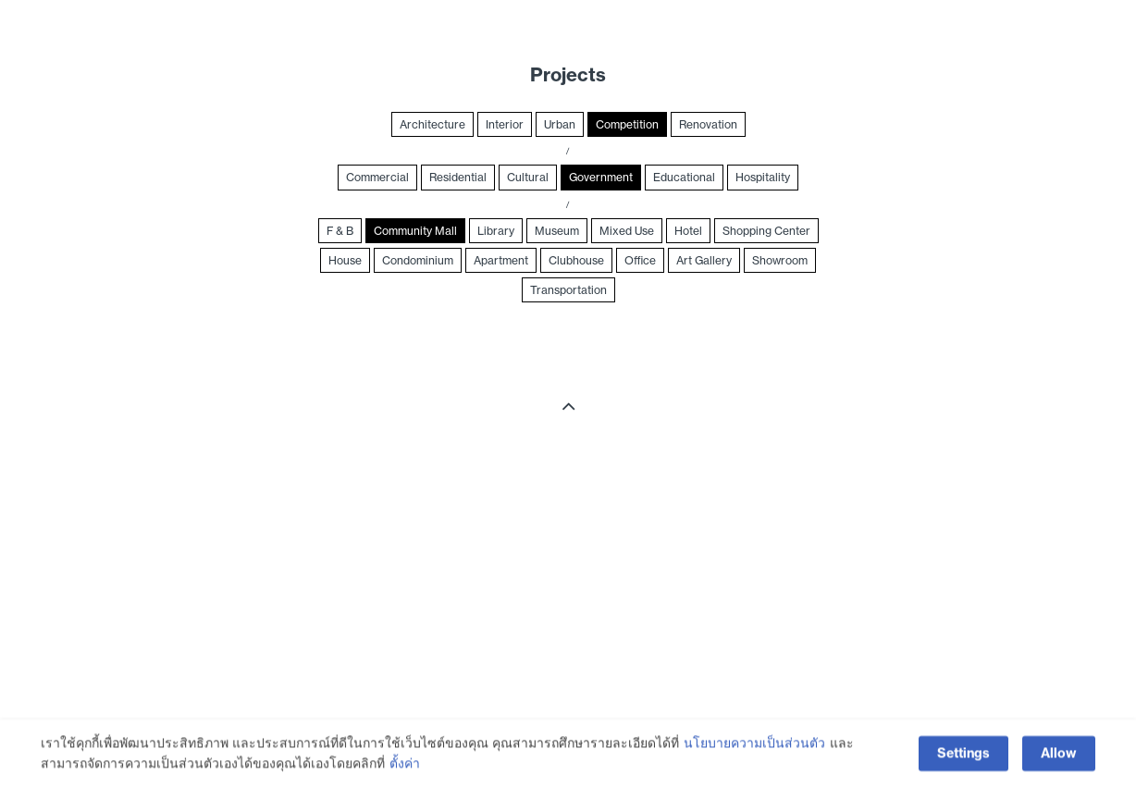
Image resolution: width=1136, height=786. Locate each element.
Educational (684, 177)
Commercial (377, 177)
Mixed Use (626, 231)
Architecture (432, 124)
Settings (963, 755)
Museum (557, 231)
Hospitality (762, 177)
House (345, 260)
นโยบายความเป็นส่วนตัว (754, 745)
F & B (340, 231)
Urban (559, 124)
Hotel (688, 231)
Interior (505, 124)
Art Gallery (704, 260)
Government (601, 177)
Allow (1059, 755)
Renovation (708, 124)
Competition (627, 124)
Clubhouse (576, 260)
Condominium (417, 260)
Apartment (501, 260)
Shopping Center (766, 231)
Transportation (568, 290)
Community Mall (415, 231)
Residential (458, 177)
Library (495, 231)
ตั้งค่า (404, 765)
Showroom (780, 260)
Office (640, 260)
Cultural (528, 177)
